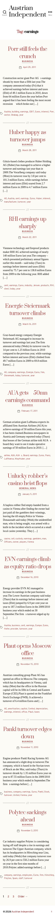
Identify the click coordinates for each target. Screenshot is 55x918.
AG (5, 198)
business (16, 625)
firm (42, 372)
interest (45, 111)
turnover (22, 202)
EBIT (31, 111)
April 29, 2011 (29, 67)
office (24, 712)
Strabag (14, 115)
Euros (37, 111)
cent (18, 198)
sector (7, 115)
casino (7, 538)
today (12, 289)
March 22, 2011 (29, 237)
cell (12, 538)
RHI (52, 285)
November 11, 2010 (29, 747)
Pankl (40, 792)
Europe (38, 625)
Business (27, 61)
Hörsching (49, 875)
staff (21, 878)
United (16, 795)
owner (15, 542)
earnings (24, 111)
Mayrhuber (20, 459)
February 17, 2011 (29, 411)
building (15, 111)
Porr (52, 111)
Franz (47, 455)
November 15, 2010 (30, 664)
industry (28, 285)
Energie (29, 372)
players (23, 542)
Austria (7, 111)
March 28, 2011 (29, 150)
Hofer (7, 629)
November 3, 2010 (29, 830)
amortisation (14, 708)
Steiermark (9, 375)
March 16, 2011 (29, 324)
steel (6, 289)
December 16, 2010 (29, 577)
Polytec (7, 878)
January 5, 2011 (29, 494)
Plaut (30, 712)
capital (24, 708)
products (45, 285)
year (21, 115)
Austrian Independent (23, 911)
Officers (8, 542)
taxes (37, 712)
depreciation (42, 708)
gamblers (37, 538)
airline (7, 455)
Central (31, 708)
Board (26, 455)
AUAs (19, 455)
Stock (46, 792)
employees (27, 875)
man (44, 538)
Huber (39, 198)
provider (14, 629)
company (12, 372)
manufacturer (10, 202)
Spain (15, 878)
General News (27, 488)
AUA (13, 455)
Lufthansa (9, 459)
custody (19, 538)
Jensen (36, 285)
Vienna (30, 542)
